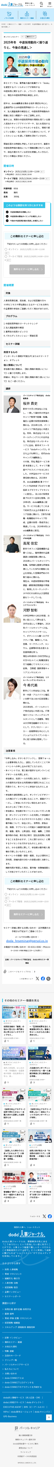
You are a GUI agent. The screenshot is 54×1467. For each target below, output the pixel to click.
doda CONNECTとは (14, 1377)
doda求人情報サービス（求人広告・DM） (22, 1397)
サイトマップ (25, 1452)
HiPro (6, 1411)
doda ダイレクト (34, 1402)
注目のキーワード (13, 1355)
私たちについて (12, 1369)
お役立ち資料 (11, 1346)
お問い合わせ (11, 1373)
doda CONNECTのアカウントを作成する (23, 1386)
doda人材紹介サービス (13, 1402)
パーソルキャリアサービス (17, 1364)
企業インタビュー (13, 1291)
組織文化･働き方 (12, 1278)
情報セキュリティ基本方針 (25, 1439)
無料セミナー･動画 (13, 1342)
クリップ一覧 (11, 1360)
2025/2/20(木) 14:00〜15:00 (24, 178)
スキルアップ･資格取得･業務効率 (20, 1327)
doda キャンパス (42, 1411)
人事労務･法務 (11, 1282)
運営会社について (26, 1448)
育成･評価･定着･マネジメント (18, 1318)
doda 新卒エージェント (21, 1411)
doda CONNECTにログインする (19, 1382)
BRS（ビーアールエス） (35, 1406)
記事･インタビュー (13, 1337)
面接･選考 (9, 1313)
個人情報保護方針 (26, 1435)
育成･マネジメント (13, 1273)
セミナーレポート (13, 1296)
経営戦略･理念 (11, 1287)
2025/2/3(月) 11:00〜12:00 (21, 171)
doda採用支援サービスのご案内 (25, 1444)
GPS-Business (10, 1416)
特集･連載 (9, 1351)
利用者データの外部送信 (27, 1456)
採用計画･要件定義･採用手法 (18, 1309)
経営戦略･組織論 (12, 1322)
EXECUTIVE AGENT (12, 1406)
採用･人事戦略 (11, 1269)
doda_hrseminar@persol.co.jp (27, 941)
